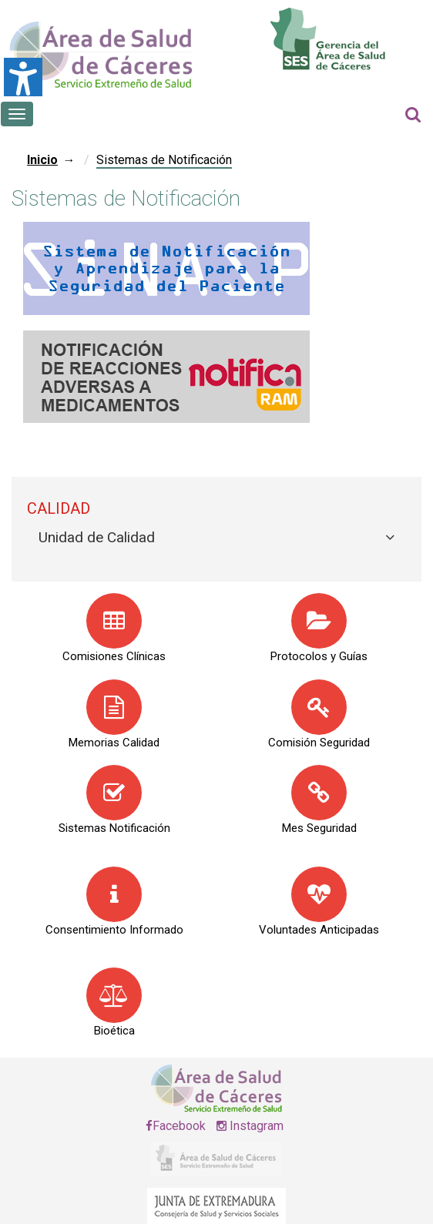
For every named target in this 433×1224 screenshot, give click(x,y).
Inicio (42, 160)
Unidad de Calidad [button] (97, 537)
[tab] (216, 538)
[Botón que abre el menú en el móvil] (17, 114)
